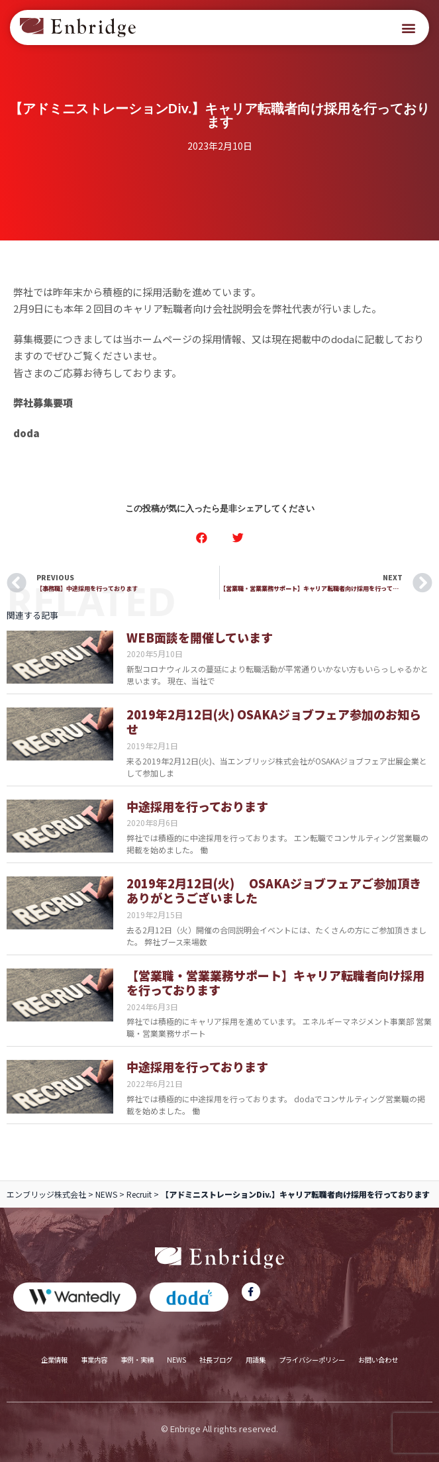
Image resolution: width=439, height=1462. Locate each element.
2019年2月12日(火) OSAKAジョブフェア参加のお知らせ (273, 721)
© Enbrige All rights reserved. (219, 1428)
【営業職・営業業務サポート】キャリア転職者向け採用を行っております (275, 982)
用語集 (256, 1360)
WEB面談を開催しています (199, 637)
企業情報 (54, 1360)
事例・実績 (137, 1360)
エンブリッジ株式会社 (46, 1194)
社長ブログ (215, 1360)
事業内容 (94, 1360)
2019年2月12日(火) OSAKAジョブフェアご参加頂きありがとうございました (273, 890)
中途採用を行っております (197, 806)
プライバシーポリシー (312, 1360)
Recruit (139, 1194)
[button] (408, 27)
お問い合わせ (378, 1360)
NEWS (106, 1194)
